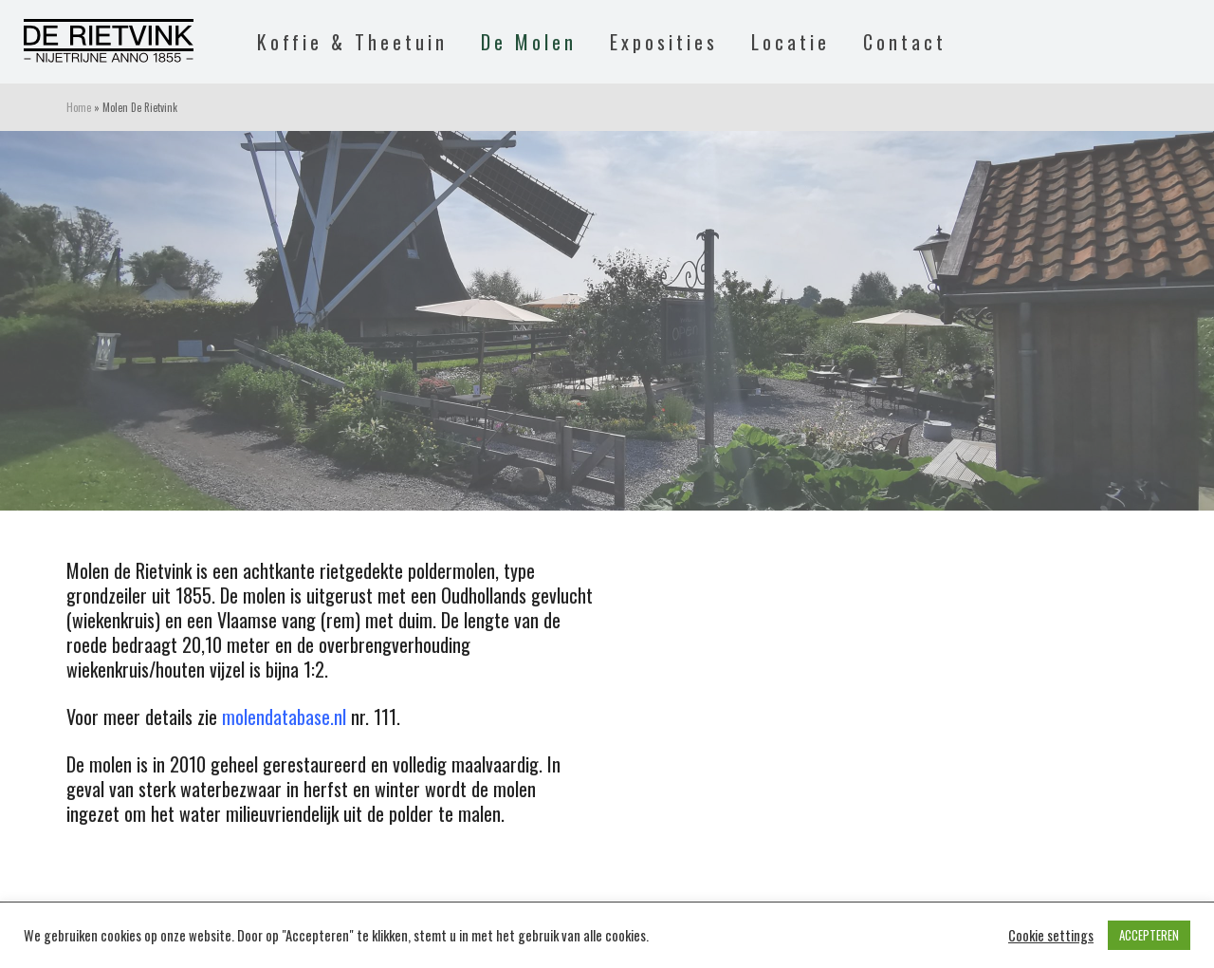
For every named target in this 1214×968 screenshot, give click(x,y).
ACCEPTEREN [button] (1149, 934)
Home (78, 107)
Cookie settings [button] (1051, 935)
